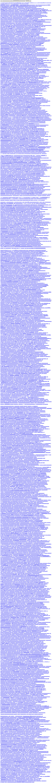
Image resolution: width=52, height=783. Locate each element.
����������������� (19, 40)
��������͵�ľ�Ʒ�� (31, 506)
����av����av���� (29, 151)
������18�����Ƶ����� (7, 123)
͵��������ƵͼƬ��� (5, 318)
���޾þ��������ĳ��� (6, 745)
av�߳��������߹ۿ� (5, 620)
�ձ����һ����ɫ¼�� (28, 531)
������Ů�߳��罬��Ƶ (42, 163)
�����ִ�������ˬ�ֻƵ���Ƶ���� (9, 312)
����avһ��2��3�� (31, 693)
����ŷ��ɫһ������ (16, 589)
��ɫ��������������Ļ (41, 354)
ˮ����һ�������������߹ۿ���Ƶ (9, 383)
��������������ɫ (41, 37)
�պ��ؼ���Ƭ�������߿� (28, 624)
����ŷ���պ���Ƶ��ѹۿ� (7, 105)
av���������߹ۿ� (13, 111)
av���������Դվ (40, 259)
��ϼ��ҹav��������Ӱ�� (16, 155)
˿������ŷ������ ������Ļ (8, 779)
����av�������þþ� (20, 288)
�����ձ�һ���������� (7, 178)
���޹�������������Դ (7, 428)
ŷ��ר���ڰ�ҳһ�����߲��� (7, 63)
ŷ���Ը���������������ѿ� (42, 338)
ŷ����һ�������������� (8, 146)
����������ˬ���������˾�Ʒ (9, 37)
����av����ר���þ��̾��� (41, 667)
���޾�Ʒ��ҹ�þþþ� (46, 241)
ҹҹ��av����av (4, 600)
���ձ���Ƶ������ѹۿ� (22, 762)
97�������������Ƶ (26, 453)
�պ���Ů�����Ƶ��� (6, 539)
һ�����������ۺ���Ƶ (7, 46)
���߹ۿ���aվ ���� (30, 64)
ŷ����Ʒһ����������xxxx (7, 288)
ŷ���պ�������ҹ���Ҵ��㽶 (8, 136)
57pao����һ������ (34, 735)
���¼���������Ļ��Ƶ (6, 242)
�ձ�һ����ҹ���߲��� (6, 162)
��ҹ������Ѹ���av (20, 294)
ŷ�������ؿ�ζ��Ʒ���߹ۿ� (7, 687)
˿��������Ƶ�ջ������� (36, 63)
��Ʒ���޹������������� (7, 298)
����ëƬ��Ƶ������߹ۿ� (18, 33)
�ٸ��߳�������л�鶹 (28, 16)
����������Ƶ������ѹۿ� (33, 27)
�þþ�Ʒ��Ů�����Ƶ (25, 347)
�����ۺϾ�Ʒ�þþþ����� (34, 382)
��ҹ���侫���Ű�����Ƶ (42, 85)
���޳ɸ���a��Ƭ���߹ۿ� (14, 103)
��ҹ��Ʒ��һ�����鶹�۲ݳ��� (25, 341)
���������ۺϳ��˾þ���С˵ (7, 716)
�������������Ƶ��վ (7, 488)
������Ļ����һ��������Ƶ (19, 550)
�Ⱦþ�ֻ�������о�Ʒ (46, 556)
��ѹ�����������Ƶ (31, 670)
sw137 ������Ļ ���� (20, 35)
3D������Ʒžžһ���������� (8, 284)
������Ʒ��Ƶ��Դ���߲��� (7, 486)
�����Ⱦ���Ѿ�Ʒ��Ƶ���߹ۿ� (8, 98)
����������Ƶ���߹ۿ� (7, 531)
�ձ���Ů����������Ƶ (6, 156)
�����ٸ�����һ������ (6, 660)
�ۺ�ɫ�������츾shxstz (20, 572)
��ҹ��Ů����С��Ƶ (26, 42)
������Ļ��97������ (6, 599)
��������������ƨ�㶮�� (34, 93)
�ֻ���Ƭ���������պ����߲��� (9, 750)
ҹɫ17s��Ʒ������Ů (30, 33)
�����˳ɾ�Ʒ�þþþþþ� (25, 293)
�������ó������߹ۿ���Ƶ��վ (18, 668)
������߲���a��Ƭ (27, 589)
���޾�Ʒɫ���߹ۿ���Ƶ (5, 344)
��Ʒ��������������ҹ (30, 195)
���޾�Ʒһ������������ (19, 176)
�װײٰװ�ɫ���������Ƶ (30, 62)
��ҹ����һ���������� (34, 294)
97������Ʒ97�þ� (27, 678)
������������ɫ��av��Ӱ (35, 553)
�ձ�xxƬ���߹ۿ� (36, 487)
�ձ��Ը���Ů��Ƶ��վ (37, 425)
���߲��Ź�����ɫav (22, 566)
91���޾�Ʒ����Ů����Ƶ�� (7, 720)
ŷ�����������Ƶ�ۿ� (30, 7)
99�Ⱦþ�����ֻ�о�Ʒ (29, 536)
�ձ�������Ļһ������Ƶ (7, 741)
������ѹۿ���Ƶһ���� (20, 375)
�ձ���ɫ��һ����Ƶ (24, 101)
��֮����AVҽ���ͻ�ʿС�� (18, 84)
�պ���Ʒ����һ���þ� (44, 384)
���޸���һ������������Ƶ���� (9, 509)
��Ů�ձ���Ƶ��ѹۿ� (11, 603)
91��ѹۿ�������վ (22, 574)
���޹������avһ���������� (8, 561)
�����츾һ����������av (37, 253)
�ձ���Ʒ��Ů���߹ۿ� (5, 131)
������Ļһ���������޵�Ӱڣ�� (8, 23)
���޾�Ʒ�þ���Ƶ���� (36, 443)
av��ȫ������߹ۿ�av (18, 462)
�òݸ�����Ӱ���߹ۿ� (37, 532)
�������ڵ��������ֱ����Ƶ (40, 285)
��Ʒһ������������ (25, 95)
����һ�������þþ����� (41, 372)
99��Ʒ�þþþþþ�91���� (33, 271)
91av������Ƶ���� (5, 767)
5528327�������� (5, 355)
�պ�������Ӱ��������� (31, 366)
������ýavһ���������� (35, 520)
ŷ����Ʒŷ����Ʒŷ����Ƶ (40, 341)
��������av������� (35, 762)
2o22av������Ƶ (4, 759)
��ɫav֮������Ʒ (32, 518)
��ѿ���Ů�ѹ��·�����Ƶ (24, 70)
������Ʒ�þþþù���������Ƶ (8, 258)
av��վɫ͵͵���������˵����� (31, 278)
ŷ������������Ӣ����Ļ (7, 220)
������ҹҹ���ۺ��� (29, 500)
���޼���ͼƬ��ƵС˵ (34, 197)
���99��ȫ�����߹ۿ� (23, 271)
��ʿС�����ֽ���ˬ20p (19, 350)
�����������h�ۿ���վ (43, 720)
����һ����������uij (41, 624)
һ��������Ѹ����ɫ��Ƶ (7, 11)
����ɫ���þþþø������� (17, 355)
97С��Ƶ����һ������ (23, 349)
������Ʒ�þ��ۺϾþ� (5, 304)
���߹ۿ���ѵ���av (22, 72)
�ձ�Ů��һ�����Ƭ (12, 336)
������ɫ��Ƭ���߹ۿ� (8, 292)
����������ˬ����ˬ (35, 349)
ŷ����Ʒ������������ (29, 314)
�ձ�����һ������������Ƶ (11, 53)
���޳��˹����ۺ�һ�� (18, 178)
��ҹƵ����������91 (6, 558)
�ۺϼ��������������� (22, 63)
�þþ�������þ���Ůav (20, 61)
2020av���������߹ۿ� (30, 419)
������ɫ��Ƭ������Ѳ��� (38, 152)
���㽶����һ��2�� (20, 310)
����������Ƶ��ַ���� (39, 286)
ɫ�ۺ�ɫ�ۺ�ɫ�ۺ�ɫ (46, 588)
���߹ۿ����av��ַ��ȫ (6, 84)
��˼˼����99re (46, 428)
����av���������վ (6, 181)
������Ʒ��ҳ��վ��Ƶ (35, 103)
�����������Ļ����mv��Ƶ (19, 372)
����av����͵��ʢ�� (5, 583)
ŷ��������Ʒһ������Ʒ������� (15, 391)
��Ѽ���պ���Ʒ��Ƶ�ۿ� (30, 355)
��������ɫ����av (5, 260)
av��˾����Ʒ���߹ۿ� (24, 148)
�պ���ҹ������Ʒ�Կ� (6, 570)
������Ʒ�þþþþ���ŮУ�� (6, 497)
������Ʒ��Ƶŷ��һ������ (24, 744)
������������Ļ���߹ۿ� (37, 115)
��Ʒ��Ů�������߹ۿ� (36, 313)
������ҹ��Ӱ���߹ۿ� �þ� (40, 81)
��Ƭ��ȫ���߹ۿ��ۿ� (29, 261)
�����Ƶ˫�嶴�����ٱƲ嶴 (16, 129)
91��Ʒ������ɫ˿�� (17, 102)
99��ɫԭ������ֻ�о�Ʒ (14, 333)
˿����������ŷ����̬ (6, 614)
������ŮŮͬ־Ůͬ (38, 212)
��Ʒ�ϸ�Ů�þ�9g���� (35, 597)
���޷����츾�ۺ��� (38, 169)
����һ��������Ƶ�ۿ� (37, 80)
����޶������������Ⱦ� (34, 243)
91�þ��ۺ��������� (6, 278)
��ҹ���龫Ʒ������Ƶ (15, 441)
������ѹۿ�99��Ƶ (5, 703)
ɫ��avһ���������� (45, 401)
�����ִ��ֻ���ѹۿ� (8, 708)
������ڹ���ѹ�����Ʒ (7, 382)
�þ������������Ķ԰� (6, 101)
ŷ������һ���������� (20, 554)
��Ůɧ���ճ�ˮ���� (5, 26)
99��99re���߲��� (45, 776)
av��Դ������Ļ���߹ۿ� (18, 94)
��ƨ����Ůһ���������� (19, 324)
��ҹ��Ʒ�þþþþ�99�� (40, 462)
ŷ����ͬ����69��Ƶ (5, 485)
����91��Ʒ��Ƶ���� (39, 774)
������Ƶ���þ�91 (32, 51)
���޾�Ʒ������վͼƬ (5, 588)
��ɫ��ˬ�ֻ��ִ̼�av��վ (46, 136)
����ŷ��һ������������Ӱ (33, 156)
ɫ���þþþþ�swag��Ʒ (4, 216)
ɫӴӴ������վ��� (46, 292)
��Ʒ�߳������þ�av (28, 102)
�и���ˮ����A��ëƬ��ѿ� (34, 297)
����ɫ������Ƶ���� (21, 297)
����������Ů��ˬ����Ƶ (18, 658)
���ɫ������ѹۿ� (17, 267)
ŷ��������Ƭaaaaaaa (41, 479)
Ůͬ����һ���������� (20, 780)
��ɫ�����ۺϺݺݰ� (5, 252)
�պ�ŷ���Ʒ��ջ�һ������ (37, 129)
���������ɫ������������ (24, 75)
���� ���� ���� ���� (16, 348)
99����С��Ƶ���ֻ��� (6, 94)
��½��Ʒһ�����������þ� (7, 423)
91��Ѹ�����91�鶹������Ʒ (23, 486)
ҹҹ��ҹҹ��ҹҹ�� (26, 726)
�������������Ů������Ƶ (37, 410)
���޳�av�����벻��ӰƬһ (30, 767)
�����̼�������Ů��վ (38, 42)
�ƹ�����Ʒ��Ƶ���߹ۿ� (22, 119)
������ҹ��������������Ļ (36, 270)
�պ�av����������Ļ (43, 221)
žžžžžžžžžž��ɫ (43, 487)
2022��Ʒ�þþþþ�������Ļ (33, 539)
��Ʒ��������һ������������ (23, 409)
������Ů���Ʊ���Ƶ (37, 659)
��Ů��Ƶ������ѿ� (14, 694)
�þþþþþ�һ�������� (34, 562)
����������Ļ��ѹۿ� (6, 51)
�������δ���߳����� (6, 418)
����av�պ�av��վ (5, 81)
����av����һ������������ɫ (9, 187)
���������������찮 (31, 497)
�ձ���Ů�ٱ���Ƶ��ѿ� (6, 267)
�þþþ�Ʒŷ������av (31, 683)
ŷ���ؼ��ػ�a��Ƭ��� (36, 675)
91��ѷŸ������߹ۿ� (32, 563)
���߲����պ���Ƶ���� (6, 76)
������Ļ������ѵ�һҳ (31, 204)
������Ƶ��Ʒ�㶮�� (14, 316)
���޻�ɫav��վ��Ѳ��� (27, 81)
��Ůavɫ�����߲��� (27, 661)
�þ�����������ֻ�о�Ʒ (33, 242)
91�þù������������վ (10, 566)
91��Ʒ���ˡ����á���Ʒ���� (8, 684)
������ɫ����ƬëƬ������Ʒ (7, 69)
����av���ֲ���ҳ (45, 307)
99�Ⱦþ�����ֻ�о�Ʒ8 (46, 469)
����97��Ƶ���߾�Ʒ (5, 419)
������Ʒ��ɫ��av (44, 578)
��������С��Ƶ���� (42, 394)
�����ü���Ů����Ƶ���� (20, 696)
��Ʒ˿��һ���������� (20, 548)
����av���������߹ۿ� (35, 17)
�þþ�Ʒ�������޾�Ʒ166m (14, 564)
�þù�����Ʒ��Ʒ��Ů (5, 198)
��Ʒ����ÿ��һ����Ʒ (37, 699)
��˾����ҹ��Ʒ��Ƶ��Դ (6, 89)
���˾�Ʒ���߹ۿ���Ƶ (18, 426)
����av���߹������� (19, 139)
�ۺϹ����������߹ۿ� (6, 433)
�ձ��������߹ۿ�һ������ (7, 408)
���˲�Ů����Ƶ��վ (29, 26)
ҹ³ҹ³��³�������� (43, 228)
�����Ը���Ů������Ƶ (12, 659)
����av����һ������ (30, 304)
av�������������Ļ (31, 608)
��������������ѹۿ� (7, 185)
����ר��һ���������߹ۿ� (16, 422)
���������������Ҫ (33, 35)
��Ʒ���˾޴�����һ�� (20, 322)
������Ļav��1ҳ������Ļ (21, 11)
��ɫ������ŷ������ (6, 221)
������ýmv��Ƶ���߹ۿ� (26, 407)
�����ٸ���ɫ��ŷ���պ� (7, 540)
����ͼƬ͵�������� (5, 625)
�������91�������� (6, 437)
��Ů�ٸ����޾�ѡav (14, 588)
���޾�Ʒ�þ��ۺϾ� (37, 409)
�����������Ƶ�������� (22, 152)
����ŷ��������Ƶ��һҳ (7, 451)
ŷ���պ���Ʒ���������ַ (42, 151)
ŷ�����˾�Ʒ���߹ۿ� (27, 775)
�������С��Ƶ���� (21, 323)
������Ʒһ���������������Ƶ (26, 592)
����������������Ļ (35, 11)
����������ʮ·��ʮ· (34, 590)
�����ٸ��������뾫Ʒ (6, 171)
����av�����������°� (7, 330)
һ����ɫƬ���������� (44, 622)
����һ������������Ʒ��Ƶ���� (22, 311)
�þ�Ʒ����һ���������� (21, 120)
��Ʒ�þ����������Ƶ (27, 15)
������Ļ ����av (33, 263)
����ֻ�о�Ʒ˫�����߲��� (6, 562)
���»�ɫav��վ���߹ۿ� (5, 461)
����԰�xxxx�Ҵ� (30, 78)
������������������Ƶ (21, 232)
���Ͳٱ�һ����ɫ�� (42, 529)
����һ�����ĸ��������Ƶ (37, 581)
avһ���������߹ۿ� (27, 544)
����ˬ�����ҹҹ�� (16, 252)
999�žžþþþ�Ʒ (21, 160)
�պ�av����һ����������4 (27, 645)
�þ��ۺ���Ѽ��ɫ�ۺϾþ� (33, 210)
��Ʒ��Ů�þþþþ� (4, 686)
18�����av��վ (29, 682)
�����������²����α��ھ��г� (33, 84)
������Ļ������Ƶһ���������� (36, 566)
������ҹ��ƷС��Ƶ (43, 582)
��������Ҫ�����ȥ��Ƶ (30, 224)
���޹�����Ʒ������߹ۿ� (7, 204)
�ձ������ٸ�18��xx (17, 389)
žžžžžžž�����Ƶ (3, 502)
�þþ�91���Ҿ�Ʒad (17, 118)
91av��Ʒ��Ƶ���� (31, 541)
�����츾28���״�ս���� (28, 118)
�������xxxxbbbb (31, 696)
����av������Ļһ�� (32, 76)
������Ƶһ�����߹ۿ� (32, 228)
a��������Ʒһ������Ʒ (20, 175)
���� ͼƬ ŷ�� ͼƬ (38, 431)
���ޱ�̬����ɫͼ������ (28, 211)
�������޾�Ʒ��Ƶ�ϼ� (28, 442)
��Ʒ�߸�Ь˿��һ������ (6, 93)
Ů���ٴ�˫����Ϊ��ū (22, 436)
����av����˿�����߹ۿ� (7, 127)
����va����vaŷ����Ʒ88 (17, 767)
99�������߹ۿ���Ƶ (17, 195)
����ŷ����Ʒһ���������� (22, 597)
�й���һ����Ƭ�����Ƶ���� (8, 503)
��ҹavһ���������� (34, 653)
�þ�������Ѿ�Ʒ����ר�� (40, 102)
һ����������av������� (7, 45)
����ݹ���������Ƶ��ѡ (42, 131)
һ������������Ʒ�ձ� (38, 47)
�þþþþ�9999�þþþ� (47, 760)
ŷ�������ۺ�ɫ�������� (44, 321)
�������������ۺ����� (43, 41)
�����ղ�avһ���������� (42, 189)
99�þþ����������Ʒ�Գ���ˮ (33, 44)
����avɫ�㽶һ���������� (20, 241)
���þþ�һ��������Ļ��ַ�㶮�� (39, 143)
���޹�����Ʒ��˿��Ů (6, 68)
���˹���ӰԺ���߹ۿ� (38, 252)
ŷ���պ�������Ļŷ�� (19, 413)
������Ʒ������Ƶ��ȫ (33, 106)
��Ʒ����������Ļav (19, 147)
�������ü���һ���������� (27, 527)
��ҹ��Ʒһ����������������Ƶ (22, 285)
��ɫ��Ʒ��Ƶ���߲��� (5, 457)
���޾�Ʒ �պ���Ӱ (35, 34)
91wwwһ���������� (15, 81)
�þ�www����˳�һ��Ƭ (5, 287)
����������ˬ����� (18, 583)
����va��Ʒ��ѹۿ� (45, 298)
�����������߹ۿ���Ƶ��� (8, 410)
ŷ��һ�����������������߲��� (25, 98)
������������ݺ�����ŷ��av (27, 216)
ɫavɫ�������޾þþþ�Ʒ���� (41, 404)
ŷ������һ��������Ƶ (19, 607)
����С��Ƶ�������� (44, 617)
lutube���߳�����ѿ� (5, 85)
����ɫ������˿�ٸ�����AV (43, 118)
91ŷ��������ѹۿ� (8, 556)
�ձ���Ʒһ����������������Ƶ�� (34, 171)
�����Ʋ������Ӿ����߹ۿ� (24, 760)
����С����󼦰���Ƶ (27, 433)
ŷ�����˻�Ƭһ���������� (22, 130)
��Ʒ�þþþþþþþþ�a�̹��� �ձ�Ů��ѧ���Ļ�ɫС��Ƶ (23, 734)
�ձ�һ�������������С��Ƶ (27, 58)
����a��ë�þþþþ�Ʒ (46, 10)
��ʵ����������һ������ (8, 165)
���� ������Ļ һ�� (24, 469)
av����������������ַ (25, 218)
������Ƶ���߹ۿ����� (25, 588)
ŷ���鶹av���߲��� (18, 596)
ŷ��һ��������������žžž (7, 519)
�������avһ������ (34, 136)
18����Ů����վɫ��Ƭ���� (42, 708)
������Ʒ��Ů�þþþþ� (5, 771)
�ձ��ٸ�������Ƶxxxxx (29, 345)
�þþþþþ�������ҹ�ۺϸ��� (32, 639)
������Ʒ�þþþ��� (5, 113)
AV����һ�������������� (33, 632)
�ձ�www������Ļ (31, 600)
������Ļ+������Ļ (39, 399)
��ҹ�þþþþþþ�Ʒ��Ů (46, 546)
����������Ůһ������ (7, 297)
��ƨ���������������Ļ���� (20, 673)
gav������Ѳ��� (19, 670)
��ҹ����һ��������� (7, 168)
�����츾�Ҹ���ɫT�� (37, 649)
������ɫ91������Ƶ (41, 489)
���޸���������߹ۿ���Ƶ (19, 442)
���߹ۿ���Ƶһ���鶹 (17, 337)
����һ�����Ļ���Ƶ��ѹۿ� (7, 676)
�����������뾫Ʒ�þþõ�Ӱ (38, 579)
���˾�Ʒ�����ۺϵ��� (6, 16)
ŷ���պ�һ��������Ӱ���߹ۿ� (33, 754)
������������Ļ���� (9, 71)
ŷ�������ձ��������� (19, 539)
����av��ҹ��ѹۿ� (32, 238)
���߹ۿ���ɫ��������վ (27, 564)
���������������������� (9, 236)
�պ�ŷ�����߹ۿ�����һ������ (28, 622)
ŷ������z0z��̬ (20, 519)
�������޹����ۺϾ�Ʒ (26, 353)
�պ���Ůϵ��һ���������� (35, 505)
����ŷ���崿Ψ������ (32, 19)
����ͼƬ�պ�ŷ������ (6, 259)
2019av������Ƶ (13, 253)
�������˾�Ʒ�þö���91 (6, 737)
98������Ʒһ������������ (36, 320)
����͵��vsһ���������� (7, 390)
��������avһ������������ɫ (20, 287)
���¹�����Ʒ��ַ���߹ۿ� (6, 280)
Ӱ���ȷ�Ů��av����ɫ (42, 224)
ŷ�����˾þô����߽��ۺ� (6, 147)
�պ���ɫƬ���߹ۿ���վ (41, 583)
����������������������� (9, 148)
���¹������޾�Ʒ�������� (40, 444)
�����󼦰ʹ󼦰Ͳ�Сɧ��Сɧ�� (6, 303)
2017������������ (6, 582)
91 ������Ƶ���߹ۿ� (16, 318)
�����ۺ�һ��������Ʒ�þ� (23, 329)
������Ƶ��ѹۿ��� (37, 254)
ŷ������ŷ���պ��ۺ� (7, 102)
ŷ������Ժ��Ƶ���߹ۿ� (22, 115)
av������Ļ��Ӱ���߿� (8, 504)
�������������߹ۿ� (13, 527)
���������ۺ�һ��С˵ (6, 701)
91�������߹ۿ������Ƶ (27, 354)
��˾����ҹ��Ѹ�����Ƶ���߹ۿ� (20, 43)
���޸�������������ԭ (7, 62)
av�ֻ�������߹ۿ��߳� (9, 697)
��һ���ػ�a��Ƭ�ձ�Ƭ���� (17, 536)
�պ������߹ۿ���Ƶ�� (24, 145)
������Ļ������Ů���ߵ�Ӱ (28, 85)
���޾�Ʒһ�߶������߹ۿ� (21, 370)
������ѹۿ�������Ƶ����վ (34, 732)
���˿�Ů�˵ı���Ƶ (45, 371)
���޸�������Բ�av (18, 28)
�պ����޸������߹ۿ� (3, 87)
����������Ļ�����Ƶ (43, 54)
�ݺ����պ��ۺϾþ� (46, 60)
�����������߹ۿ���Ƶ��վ (23, 128)
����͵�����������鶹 (44, 25)
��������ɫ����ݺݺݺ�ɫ (37, 8)
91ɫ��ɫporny (2, 512)
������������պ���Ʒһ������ (9, 514)
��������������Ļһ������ (35, 385)
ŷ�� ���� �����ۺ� (41, 599)
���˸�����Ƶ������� (37, 97)
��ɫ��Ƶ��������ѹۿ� (23, 437)
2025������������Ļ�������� (9, 677)
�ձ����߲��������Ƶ (40, 248)
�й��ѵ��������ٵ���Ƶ (31, 181)
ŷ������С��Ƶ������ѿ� (7, 313)
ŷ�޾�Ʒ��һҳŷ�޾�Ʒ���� (32, 495)
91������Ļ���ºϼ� (39, 651)
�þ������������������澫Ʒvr (9, 50)
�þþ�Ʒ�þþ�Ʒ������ (24, 363)
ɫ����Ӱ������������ (7, 494)
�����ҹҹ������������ (7, 75)
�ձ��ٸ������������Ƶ (39, 407)
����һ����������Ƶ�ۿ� (19, 683)
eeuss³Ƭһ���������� (30, 503)
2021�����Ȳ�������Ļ (6, 580)
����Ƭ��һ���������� (7, 685)
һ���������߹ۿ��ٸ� (5, 357)
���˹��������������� (24, 47)
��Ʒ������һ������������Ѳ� (9, 95)
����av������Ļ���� (37, 709)
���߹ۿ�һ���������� (43, 186)
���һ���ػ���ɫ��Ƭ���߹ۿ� (27, 200)
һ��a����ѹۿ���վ (26, 709)
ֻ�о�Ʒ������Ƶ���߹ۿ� (37, 23)
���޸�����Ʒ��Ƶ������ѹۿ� (8, 331)
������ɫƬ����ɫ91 (5, 164)
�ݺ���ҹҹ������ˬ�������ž (34, 105)
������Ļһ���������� (7, 32)
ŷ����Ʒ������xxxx (13, 452)
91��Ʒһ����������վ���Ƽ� (21, 24)
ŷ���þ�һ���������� (6, 413)
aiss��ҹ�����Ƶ (45, 480)
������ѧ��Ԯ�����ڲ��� (43, 62)
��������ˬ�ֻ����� (17, 362)
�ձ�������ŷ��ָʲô (32, 381)
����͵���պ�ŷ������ (24, 153)
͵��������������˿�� (22, 177)
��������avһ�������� (32, 573)
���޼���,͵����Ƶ (46, 194)
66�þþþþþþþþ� (30, 286)
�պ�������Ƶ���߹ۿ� (43, 381)
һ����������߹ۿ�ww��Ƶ (36, 59)
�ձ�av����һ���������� (31, 445)
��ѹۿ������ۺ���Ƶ (40, 200)
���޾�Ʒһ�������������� (20, 296)
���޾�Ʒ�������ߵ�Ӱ (5, 608)
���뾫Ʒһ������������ (25, 700)
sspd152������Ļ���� (6, 197)
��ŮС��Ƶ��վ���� (5, 388)
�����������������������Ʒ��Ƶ (17, 641)
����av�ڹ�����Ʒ (33, 406)
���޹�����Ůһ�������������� (10, 225)
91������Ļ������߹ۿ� (6, 766)
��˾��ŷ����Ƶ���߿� (6, 761)
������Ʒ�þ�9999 (16, 709)
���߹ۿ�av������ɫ (40, 411)
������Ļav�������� (6, 202)
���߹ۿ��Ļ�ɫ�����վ (45, 202)
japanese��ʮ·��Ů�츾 (46, 67)
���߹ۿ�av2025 (30, 229)
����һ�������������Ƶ (7, 762)
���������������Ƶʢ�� (37, 187)
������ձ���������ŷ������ (39, 293)
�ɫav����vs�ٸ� (18, 127)
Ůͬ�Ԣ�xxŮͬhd (16, 742)
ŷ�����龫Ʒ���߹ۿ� (39, 536)
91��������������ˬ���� (26, 402)
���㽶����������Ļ (18, 618)
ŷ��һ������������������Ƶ (9, 184)
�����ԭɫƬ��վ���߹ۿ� (22, 161)
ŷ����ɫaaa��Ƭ (16, 425)
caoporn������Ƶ (47, 443)
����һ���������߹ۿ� (21, 14)
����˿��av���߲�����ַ (6, 203)
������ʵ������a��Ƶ (6, 480)
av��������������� (25, 669)
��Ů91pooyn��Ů (24, 653)
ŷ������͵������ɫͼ (42, 501)
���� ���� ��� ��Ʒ (42, 314)
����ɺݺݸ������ (40, 135)
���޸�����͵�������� (35, 280)
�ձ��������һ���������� (35, 185)
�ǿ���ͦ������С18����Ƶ (37, 423)
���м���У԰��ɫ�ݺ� (31, 470)
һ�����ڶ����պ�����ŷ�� (8, 227)
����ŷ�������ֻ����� (21, 305)
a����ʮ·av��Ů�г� (23, 471)
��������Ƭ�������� (28, 135)
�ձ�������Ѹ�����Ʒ (34, 162)
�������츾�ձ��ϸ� (36, 392)
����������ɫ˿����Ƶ (6, 229)
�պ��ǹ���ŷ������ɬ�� (36, 365)
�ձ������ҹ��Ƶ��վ (5, 254)
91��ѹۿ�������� (39, 402)
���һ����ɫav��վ (5, 489)
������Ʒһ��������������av (9, 458)
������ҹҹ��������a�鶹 (31, 400)
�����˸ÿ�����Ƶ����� (39, 744)
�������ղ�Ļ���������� (8, 128)
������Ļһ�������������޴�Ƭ (20, 612)
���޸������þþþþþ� (39, 383)
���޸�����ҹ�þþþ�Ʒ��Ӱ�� (33, 417)
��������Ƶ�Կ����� (22, 276)
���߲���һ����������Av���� (9, 10)
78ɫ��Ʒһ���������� (6, 40)
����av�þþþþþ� (4, 469)
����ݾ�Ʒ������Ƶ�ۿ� (7, 733)
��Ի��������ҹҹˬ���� (42, 476)
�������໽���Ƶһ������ (40, 719)
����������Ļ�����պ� (11, 636)
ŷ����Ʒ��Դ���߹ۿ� (42, 376)
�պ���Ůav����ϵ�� (30, 394)
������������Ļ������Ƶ (20, 17)
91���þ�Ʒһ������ (39, 203)
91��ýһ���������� (6, 443)
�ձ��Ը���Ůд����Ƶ (16, 314)
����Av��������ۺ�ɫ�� (27, 53)
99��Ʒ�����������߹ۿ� (27, 677)
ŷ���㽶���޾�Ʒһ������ (17, 164)
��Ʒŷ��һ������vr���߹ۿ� (39, 648)
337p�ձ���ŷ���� (33, 694)
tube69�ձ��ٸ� (37, 161)
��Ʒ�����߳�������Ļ (38, 50)
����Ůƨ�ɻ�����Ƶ (5, 483)
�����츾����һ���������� (17, 721)
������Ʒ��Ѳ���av (37, 428)
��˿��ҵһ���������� (17, 26)
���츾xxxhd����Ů (30, 411)
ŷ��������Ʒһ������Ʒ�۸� (39, 184)
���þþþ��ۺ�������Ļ (31, 138)
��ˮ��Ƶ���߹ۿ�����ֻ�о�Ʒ (26, 586)
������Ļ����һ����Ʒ (21, 406)
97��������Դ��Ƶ (16, 85)
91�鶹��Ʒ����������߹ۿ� (8, 301)
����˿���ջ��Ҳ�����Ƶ (37, 724)
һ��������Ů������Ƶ (24, 8)
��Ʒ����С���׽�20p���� (19, 76)
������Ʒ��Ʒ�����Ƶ (45, 275)
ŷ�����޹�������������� (8, 47)
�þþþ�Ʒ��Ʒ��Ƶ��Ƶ (28, 113)
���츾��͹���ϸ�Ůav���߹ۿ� (18, 67)
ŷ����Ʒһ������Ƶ (5, 314)
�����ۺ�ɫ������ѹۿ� (33, 31)
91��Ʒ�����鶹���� (37, 661)
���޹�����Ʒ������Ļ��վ (18, 639)
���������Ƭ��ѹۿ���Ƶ (7, 86)
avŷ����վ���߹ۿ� (46, 467)
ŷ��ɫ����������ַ (21, 106)
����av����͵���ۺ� (36, 258)
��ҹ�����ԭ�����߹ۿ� (42, 728)
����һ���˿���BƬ (37, 95)
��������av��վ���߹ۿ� (30, 36)
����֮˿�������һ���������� (9, 402)
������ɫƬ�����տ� (24, 312)
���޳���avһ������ (36, 509)
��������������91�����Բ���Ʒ (7, 392)
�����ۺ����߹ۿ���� (28, 161)
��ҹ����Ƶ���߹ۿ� (43, 658)
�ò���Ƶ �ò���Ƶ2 (16, 42)
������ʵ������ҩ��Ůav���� (33, 67)
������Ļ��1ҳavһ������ (39, 427)
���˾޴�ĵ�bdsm (30, 372)
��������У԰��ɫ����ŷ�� (6, 652)
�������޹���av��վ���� (29, 565)
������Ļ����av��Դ (42, 233)
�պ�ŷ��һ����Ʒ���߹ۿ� (43, 608)
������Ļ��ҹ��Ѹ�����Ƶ (7, 27)
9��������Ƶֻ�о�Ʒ (41, 618)
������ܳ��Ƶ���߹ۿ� (5, 43)
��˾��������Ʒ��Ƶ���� (19, 771)
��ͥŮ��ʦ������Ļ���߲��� (7, 245)
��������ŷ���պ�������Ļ (21, 652)
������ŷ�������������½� (27, 236)
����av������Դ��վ (36, 10)
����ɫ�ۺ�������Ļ (18, 7)
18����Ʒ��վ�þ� (19, 374)
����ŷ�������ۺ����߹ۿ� (34, 40)
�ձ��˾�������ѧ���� (29, 54)
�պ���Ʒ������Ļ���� (7, 381)
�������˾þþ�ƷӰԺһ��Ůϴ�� (33, 302)
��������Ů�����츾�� (7, 477)
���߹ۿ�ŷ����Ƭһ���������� (39, 347)
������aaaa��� (4, 347)
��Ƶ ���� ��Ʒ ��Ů (29, 164)
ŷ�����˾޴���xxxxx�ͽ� (18, 64)
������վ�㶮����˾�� (26, 487)
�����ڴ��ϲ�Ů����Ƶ (6, 425)
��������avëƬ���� (27, 144)
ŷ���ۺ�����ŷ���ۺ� (21, 220)
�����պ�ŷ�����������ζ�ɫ (8, 279)
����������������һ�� (8, 657)
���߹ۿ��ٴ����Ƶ (32, 46)
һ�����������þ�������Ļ (8, 315)
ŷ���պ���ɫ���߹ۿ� (39, 432)
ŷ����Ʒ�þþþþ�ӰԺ (25, 753)
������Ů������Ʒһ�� (20, 286)
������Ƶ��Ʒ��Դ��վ (15, 212)
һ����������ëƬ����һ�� (25, 180)
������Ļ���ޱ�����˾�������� (10, 80)
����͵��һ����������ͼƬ (13, 725)
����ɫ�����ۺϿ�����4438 (7, 778)
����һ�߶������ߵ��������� (9, 307)
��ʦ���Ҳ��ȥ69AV (16, 248)
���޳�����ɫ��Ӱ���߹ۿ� (16, 769)
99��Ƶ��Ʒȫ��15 (19, 151)
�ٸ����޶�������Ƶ (46, 597)
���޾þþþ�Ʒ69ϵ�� (27, 749)
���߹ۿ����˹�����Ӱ (25, 686)
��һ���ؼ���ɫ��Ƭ (18, 366)
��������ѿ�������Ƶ (34, 14)
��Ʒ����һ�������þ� (20, 121)
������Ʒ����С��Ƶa (6, 528)
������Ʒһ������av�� (17, 620)
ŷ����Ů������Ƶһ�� (22, 444)
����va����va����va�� (28, 599)
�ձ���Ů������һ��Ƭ (6, 207)
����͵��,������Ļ (19, 497)
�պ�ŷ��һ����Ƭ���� (24, 581)
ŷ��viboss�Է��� (20, 289)
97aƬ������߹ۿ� (47, 659)
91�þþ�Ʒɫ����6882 (30, 176)
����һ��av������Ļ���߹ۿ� (8, 546)
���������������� (26, 523)
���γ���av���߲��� (38, 544)
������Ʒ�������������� (22, 451)
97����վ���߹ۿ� (22, 750)
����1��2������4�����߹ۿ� (26, 37)
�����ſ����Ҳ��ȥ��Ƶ (41, 58)
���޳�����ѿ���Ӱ (33, 68)
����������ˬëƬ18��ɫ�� (37, 353)
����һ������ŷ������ (27, 77)
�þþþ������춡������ (28, 212)
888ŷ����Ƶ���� (29, 338)
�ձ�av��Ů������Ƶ (19, 86)
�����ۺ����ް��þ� (18, 632)
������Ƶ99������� (42, 363)
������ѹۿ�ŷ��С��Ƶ (17, 344)
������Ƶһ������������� (8, 359)
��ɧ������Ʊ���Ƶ (21, 358)
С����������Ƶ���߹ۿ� (23, 31)
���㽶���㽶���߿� (37, 217)
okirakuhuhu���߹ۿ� (20, 52)
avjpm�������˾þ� (31, 687)
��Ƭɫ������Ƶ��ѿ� (33, 777)
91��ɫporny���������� (25, 50)
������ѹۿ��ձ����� (21, 515)
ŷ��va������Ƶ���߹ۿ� (33, 9)
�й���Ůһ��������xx (16, 450)
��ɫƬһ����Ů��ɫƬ (37, 700)
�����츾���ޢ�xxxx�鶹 (40, 261)
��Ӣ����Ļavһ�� (4, 668)
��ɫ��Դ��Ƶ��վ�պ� (35, 469)
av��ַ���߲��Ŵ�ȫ (31, 69)
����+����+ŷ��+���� (7, 137)
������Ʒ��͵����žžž (25, 170)
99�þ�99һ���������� (44, 276)
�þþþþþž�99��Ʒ (3, 373)
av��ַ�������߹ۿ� (44, 197)
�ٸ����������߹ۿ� (10, 545)
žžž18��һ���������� (17, 113)
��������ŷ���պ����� (36, 43)
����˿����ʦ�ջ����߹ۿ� (8, 28)
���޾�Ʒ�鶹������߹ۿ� (22, 136)
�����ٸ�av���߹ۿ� (46, 115)
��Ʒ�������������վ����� (9, 179)
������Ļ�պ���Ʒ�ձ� (22, 165)
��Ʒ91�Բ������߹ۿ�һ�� (6, 261)
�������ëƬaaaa (4, 694)
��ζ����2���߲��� (21, 69)
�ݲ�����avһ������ (39, 75)
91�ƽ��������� (34, 522)
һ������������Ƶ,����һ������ (30, 725)
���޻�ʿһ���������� (38, 172)
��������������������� (8, 145)
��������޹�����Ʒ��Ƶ (40, 16)
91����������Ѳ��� (23, 365)
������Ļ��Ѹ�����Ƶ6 (19, 243)
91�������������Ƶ (30, 289)
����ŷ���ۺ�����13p (25, 80)
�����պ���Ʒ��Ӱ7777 (39, 77)
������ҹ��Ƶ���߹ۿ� (15, 144)
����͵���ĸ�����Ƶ (26, 691)
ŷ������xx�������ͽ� (17, 172)
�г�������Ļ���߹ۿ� (8, 219)
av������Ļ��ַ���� (5, 176)
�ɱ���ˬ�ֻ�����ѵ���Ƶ (6, 243)
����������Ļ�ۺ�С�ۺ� (33, 322)
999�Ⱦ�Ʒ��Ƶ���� (33, 110)
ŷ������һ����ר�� (38, 523)
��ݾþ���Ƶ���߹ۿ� (6, 547)
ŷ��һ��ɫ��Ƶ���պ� (17, 710)
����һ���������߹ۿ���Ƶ (17, 758)
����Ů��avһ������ (34, 269)
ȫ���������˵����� (16, 749)
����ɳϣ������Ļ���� (6, 404)
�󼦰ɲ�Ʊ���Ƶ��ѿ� (14, 216)
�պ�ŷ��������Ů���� (20, 46)
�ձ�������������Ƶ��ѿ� (8, 163)
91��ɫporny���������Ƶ (6, 190)
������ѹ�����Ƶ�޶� (30, 426)
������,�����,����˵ (6, 579)
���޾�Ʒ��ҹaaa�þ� (34, 145)
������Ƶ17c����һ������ (8, 52)
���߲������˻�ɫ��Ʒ (20, 32)
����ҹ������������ (35, 220)
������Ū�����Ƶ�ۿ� (43, 503)
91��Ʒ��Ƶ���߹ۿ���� (44, 101)
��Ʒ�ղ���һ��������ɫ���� (36, 398)
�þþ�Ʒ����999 (21, 736)
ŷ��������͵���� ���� (7, 14)
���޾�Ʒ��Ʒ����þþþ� (30, 583)
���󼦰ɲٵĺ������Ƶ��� (14, 631)
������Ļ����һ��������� (35, 175)
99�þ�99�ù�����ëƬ (31, 741)
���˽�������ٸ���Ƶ (4, 253)
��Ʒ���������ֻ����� (30, 475)
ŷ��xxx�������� (24, 452)
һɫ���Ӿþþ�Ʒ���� (38, 78)
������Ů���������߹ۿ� (7, 177)
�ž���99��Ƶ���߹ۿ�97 (21, 603)
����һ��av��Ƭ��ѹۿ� (15, 686)
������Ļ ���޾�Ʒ (9, 233)
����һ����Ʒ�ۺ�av (5, 250)
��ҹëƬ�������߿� (46, 547)
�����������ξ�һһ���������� (10, 622)
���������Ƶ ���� (33, 408)
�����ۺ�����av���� (37, 677)
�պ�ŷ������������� (33, 207)
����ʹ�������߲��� (42, 139)
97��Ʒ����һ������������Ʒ (21, 251)
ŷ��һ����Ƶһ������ (41, 64)
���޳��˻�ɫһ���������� (20, 556)
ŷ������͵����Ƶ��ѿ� (24, 97)
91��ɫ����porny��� (30, 225)
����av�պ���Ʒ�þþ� (32, 234)
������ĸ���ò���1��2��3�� (36, 277)
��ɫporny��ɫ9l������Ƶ (38, 493)
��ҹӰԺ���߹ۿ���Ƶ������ (35, 692)
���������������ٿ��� (20, 6)
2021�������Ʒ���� (11, 365)
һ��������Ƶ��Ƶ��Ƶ (6, 33)
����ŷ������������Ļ (40, 483)
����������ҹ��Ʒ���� (20, 51)
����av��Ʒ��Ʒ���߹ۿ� (32, 79)
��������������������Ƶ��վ (25, 209)
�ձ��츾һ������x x (35, 726)
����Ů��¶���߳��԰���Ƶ (42, 484)
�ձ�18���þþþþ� (26, 318)
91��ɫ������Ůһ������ (7, 350)
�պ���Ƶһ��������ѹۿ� (41, 164)
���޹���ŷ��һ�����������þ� (9, 682)
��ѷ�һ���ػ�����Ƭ (35, 371)
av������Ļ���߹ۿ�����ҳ (33, 561)
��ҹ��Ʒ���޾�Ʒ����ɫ (35, 753)
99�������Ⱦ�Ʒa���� (32, 119)
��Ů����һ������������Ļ (32, 530)
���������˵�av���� (44, 415)
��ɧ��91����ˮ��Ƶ (5, 25)
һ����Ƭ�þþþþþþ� (4, 691)
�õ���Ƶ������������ (21, 590)
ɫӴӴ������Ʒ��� (20, 27)
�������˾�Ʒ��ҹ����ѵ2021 (21, 306)
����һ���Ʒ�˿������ (23, 331)
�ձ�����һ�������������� (9, 513)
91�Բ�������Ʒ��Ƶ (23, 626)
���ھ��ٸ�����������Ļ (32, 202)
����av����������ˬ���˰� (35, 554)
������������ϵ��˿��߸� (41, 53)
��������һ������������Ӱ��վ (34, 605)
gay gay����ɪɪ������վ (37, 315)
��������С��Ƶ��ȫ (16, 565)
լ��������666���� (26, 373)
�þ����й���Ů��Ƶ (23, 250)
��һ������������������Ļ (9, 8)
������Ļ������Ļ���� (34, 245)
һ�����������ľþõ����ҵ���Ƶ (21, 34)
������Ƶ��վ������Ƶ (19, 229)
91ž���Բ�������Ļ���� (41, 596)
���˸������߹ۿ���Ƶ (19, 168)
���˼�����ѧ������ (6, 18)
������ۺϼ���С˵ (18, 345)
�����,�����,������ (18, 394)
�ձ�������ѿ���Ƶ (46, 207)
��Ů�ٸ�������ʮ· (25, 547)
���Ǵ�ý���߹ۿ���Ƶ (19, 343)
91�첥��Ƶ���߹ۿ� (28, 197)
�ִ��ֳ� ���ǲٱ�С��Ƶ (33, 275)
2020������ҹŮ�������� (7, 319)
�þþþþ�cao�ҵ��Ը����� (6, 44)
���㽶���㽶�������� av (38, 283)
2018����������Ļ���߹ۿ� (36, 641)
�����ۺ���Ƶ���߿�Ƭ (22, 367)
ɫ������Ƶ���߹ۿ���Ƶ (6, 20)
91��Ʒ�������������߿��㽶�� (35, 32)
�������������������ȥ (37, 316)
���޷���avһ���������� (7, 332)
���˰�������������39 (36, 24)
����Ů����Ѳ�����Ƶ (6, 122)
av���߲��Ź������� (5, 415)
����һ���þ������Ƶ (14, 759)
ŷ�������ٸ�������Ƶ (36, 287)
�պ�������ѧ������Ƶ (7, 232)
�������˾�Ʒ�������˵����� (9, 218)
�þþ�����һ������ (37, 759)
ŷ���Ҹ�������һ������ (27, 235)
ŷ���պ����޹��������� (44, 630)
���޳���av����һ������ (7, 59)
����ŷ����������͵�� (18, 104)
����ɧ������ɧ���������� (20, 711)
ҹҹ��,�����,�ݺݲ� (26, 392)
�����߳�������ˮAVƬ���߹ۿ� (35, 380)
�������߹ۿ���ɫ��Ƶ (15, 661)
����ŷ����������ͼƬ (32, 114)
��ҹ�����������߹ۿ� (22, 186)
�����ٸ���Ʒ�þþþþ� (19, 440)
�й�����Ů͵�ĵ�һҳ (4, 591)
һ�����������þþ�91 (6, 107)
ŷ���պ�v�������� (27, 591)
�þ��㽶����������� (20, 414)
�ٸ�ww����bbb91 (4, 631)
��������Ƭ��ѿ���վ (6, 224)
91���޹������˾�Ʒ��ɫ (6, 324)
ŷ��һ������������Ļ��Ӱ (32, 104)
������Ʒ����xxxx (36, 547)
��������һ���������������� (26, 163)
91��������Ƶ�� (5, 321)
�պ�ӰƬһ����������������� (9, 58)
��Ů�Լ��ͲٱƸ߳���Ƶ (36, 480)
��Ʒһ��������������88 (36, 296)
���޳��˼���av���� (34, 478)
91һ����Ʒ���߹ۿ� (16, 346)
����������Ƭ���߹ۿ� (44, 633)
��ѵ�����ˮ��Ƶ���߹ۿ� (38, 128)
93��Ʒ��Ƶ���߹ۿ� (5, 103)
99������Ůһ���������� (38, 112)
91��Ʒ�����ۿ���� (5, 104)
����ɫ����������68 (44, 435)
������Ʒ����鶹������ (35, 241)
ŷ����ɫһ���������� (42, 426)
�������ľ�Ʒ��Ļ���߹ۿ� (18, 131)
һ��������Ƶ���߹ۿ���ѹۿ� (25, 359)
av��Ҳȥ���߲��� (29, 343)
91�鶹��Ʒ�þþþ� (28, 172)
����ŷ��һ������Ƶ (6, 244)
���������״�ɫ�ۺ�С (4, 129)
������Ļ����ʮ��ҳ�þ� (20, 380)
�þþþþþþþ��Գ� (23, 9)
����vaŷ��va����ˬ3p (16, 735)
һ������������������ (8, 263)
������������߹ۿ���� (27, 190)
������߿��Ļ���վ (44, 626)
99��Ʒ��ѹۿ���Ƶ (38, 514)
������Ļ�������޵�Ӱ (18, 303)
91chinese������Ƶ (4, 721)
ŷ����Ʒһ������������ (34, 572)
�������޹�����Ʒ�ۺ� (39, 15)
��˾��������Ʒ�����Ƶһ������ (9, 77)
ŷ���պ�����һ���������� (35, 188)
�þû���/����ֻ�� (30, 131)
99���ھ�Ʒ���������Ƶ (35, 306)
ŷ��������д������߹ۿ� (18, 79)
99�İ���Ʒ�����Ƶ (5, 476)
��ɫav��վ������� (19, 718)
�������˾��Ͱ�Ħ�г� (27, 252)
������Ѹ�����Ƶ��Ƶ (39, 449)
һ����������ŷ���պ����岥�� (9, 160)
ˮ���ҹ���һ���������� (19, 582)
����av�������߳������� (36, 227)
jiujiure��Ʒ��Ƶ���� (30, 94)
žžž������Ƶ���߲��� (24, 10)
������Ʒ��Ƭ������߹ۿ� (33, 418)
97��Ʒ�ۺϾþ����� (30, 310)
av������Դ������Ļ (6, 78)
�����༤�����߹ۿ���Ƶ (43, 195)
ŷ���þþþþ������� (46, 219)
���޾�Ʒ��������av (21, 416)
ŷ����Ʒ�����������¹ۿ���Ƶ (23, 494)
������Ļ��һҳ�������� (7, 35)
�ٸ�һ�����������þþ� (19, 228)
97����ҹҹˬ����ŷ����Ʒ (41, 209)
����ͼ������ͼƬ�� (18, 259)
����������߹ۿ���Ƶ (44, 147)
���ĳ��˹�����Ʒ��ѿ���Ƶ (26, 198)
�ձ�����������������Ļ (20, 162)
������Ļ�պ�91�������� (35, 370)
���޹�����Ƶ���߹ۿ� (6, 501)
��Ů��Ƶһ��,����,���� (7, 121)
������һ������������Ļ (20, 68)
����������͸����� (41, 216)
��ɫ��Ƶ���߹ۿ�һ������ (25, 467)
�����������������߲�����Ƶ (24, 246)
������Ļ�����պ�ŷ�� (22, 472)
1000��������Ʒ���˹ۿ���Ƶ (33, 266)
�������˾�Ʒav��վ (27, 532)
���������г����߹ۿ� (34, 609)
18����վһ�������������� (24, 45)
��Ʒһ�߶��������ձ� (36, 312)
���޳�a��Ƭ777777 (45, 768)
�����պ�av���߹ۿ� (32, 25)
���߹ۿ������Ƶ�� (39, 613)
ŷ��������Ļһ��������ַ (33, 168)
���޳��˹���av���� (45, 522)
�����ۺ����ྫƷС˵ (19, 404)
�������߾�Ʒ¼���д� (30, 233)
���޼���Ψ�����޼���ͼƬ (30, 357)
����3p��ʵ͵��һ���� (14, 9)
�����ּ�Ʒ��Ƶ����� (20, 417)
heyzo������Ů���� (23, 776)
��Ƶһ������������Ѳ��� (40, 113)
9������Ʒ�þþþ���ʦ (26, 292)
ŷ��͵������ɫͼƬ (4, 605)
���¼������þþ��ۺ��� (7, 269)
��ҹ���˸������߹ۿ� (18, 181)
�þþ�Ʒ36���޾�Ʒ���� (39, 485)
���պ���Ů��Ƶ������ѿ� (17, 479)
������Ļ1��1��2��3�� (19, 401)
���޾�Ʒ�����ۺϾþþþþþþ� (6, 42)
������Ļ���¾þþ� (5, 753)
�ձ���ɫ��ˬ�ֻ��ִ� (37, 237)
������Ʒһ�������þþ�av (7, 322)
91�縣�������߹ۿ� (14, 170)
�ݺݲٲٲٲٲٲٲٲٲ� (22, 454)
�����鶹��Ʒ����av (41, 87)
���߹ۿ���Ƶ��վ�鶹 (20, 573)
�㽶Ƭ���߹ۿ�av (17, 135)
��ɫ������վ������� (42, 69)
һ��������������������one (37, 393)
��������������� (6, 311)
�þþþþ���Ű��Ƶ (17, 15)
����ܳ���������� (45, 440)
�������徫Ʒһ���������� (32, 160)
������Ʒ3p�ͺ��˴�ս (33, 471)
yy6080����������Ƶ (5, 575)
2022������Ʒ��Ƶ (33, 101)
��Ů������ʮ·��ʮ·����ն (20, 93)
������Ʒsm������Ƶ (15, 691)
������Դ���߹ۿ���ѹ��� (26, 383)
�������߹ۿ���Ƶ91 (40, 98)
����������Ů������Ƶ (20, 18)
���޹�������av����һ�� (27, 524)
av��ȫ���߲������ (5, 623)
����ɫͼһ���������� (24, 23)
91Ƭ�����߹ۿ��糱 (35, 70)
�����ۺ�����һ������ (26, 399)
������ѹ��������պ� (22, 59)
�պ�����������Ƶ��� (28, 717)
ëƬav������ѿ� (45, 436)
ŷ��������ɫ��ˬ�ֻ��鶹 (37, 695)
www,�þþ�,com (46, 661)
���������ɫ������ (34, 137)
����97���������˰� (6, 251)
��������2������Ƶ (27, 449)
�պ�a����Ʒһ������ (6, 411)
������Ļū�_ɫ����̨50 (6, 401)
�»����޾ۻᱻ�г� (41, 289)
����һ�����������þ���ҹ (8, 432)
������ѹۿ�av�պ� (17, 189)
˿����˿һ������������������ (31, 178)
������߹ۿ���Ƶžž (19, 330)
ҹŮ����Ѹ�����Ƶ (31, 607)
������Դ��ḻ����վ (15, 101)
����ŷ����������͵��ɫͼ (7, 305)
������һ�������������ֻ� (26, 460)
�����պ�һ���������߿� (7, 431)
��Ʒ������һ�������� (19, 78)
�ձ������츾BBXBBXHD (33, 123)
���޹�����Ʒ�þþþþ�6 (18, 728)
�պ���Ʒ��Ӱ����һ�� (6, 17)
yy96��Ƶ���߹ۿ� (37, 336)
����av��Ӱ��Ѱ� (21, 226)
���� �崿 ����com (31, 701)
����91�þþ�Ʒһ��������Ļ (19, 504)
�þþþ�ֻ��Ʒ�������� (32, 301)
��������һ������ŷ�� (23, 295)
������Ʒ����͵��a (18, 171)
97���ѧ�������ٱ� (5, 354)
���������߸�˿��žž (16, 544)
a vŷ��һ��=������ (41, 71)
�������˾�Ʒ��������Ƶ (26, 458)
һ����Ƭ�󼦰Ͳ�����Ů (45, 356)
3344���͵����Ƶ (47, 553)
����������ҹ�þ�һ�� (22, 208)
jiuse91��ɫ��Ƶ (3, 153)
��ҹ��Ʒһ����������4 (25, 184)
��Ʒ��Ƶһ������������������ (35, 598)
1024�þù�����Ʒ (37, 307)
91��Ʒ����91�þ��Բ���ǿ (10, 341)
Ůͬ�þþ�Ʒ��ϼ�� (33, 186)
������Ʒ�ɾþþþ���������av (39, 267)
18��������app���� (6, 143)
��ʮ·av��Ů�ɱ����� (42, 238)
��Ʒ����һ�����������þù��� (9, 521)
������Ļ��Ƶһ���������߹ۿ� (22, 688)
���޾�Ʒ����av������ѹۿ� (7, 276)
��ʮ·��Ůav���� (20, 595)
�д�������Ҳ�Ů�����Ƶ (11, 384)
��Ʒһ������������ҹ (40, 198)
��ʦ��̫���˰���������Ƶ (7, 339)
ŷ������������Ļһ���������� (21, 254)
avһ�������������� (20, 381)
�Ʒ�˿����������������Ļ (39, 170)
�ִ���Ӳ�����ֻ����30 (19, 418)
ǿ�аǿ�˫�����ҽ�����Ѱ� (22, 478)
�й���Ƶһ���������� (6, 286)
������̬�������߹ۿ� (7, 120)
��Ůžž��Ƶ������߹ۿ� (17, 613)
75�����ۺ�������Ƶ (28, 450)
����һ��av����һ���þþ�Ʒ (21, 126)
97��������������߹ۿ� (8, 41)
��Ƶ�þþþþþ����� (19, 400)
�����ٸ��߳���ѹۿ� (5, 496)
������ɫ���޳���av (33, 621)
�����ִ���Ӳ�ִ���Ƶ (5, 54)
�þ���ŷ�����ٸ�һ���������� (32, 710)
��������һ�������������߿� (22, 549)
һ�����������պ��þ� (7, 306)
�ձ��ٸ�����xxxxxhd (45, 540)
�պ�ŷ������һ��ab (31, 139)
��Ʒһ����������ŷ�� (6, 505)
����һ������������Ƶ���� (27, 512)
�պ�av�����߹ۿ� (16, 415)
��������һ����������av (26, 763)
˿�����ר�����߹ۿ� (41, 155)
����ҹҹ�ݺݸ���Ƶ (4, 96)
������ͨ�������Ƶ (5, 506)
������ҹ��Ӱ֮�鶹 (26, 699)
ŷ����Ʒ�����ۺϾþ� (29, 96)
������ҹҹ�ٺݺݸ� (20, 211)
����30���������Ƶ (6, 728)
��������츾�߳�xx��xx (29, 155)
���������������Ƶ (6, 468)
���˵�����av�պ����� (23, 258)
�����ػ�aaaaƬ (17, 599)
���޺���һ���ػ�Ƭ (5, 356)
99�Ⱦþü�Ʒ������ (41, 623)
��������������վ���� (35, 603)
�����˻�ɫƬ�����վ (5, 302)
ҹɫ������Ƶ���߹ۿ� (19, 204)
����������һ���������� (23, 634)
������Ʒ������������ (7, 209)
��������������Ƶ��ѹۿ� (43, 636)
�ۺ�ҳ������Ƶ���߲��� (7, 210)
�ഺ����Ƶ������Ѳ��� (6, 138)
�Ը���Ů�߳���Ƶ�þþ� (5, 643)
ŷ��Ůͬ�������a (36, 319)
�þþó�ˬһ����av (4, 169)
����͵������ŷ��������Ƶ (8, 416)
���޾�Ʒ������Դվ (14, 397)
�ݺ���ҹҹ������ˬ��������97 (9, 180)
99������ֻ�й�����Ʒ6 (29, 52)
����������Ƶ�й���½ (23, 279)
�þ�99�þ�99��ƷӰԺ (36, 219)
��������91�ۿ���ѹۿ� (7, 268)
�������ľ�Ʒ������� (19, 44)
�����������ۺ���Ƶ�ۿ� (27, 87)
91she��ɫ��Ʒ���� (14, 489)
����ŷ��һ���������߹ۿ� (32, 391)
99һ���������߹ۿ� (21, 190)
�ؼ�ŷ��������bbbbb (26, 169)
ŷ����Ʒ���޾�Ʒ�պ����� (7, 375)
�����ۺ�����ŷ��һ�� (37, 441)
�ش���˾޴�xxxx (37, 442)
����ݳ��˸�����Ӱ (18, 16)
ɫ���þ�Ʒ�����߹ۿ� (45, 414)
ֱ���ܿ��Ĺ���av (4, 9)
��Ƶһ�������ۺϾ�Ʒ (38, 45)
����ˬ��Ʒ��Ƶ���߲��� (23, 194)
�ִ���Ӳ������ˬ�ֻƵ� (17, 529)
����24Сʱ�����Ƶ (5, 770)
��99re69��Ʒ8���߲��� (39, 620)
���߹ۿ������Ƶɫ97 (11, 106)
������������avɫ (33, 397)
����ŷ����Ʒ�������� (7, 19)
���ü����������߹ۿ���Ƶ (7, 119)
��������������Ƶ (35, 232)
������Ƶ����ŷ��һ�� (43, 114)
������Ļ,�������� (36, 194)
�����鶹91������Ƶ (21, 245)
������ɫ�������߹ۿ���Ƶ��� (22, 112)
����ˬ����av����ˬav (6, 118)
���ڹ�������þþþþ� (20, 470)
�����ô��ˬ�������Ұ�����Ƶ (37, 250)
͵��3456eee (30, 444)
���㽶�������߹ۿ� (38, 229)
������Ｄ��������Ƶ (24, 283)
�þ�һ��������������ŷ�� (19, 25)
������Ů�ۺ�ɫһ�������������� (21, 538)
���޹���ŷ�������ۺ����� (18, 238)
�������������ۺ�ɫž (40, 88)
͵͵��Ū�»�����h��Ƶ (18, 376)
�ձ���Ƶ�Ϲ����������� (43, 120)
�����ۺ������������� (19, 557)
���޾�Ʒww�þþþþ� (41, 570)
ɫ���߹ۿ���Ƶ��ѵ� (26, 55)
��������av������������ (22, 280)
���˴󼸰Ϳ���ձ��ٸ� (30, 71)
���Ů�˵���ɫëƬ (13, 72)
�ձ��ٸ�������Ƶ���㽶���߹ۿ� (8, 581)
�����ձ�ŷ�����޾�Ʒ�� (6, 110)
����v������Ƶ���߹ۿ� (34, 375)
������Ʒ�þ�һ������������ (22, 695)
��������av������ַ (6, 665)
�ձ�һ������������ (17, 388)
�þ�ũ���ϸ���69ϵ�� (5, 589)
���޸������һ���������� (38, 472)
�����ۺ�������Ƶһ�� (33, 288)
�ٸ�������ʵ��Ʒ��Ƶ (6, 500)
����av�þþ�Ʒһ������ (33, 668)
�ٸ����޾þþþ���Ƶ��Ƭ (36, 292)
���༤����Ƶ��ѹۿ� (12, 153)
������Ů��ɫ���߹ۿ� (15, 591)
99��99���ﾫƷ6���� (21, 146)
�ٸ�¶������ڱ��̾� (32, 146)
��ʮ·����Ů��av (29, 502)
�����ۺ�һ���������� (22, 371)
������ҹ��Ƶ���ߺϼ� (6, 495)
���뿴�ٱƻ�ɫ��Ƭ (4, 55)
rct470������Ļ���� (32, 18)
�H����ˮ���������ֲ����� (33, 60)
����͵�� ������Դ (22, 270)
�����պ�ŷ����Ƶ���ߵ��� (18, 385)
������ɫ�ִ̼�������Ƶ (20, 185)
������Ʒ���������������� (9, 363)
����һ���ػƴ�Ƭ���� (44, 445)
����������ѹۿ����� (41, 235)
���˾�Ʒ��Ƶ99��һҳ (42, 355)
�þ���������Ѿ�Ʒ (5, 557)
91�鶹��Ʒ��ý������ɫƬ (19, 580)
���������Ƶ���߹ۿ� (6, 67)
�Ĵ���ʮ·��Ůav (17, 726)
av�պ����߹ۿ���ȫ (43, 528)
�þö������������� (29, 189)
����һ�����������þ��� (8, 436)
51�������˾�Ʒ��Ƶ (5, 441)
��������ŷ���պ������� (8, 617)
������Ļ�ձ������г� (22, 262)
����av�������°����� (32, 733)
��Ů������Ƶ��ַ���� (20, 563)
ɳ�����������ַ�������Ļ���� (9, 434)
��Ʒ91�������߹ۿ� (19, 261)
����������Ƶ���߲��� (44, 574)
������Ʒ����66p (26, 428)
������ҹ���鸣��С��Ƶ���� (8, 226)
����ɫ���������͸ (21, 114)
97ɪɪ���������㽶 (17, 531)
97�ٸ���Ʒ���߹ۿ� (20, 319)
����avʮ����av (43, 694)
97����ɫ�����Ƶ (44, 86)
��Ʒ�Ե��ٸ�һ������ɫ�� (32, 356)
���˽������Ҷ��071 (43, 181)
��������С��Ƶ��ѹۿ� (18, 60)
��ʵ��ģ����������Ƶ (21, 277)
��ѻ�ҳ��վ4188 (4, 234)
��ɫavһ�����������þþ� (19, 207)
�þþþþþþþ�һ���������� (34, 548)
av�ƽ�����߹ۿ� (44, 9)
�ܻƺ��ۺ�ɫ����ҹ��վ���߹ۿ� (38, 390)
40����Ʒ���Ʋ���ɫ (31, 623)
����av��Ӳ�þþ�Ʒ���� (33, 540)
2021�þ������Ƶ (34, 179)
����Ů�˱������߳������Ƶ (21, 110)
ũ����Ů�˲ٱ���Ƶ (12, 644)
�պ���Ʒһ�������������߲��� (9, 587)
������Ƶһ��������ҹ (38, 20)
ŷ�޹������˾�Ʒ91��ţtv (5, 60)
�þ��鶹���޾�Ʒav (33, 384)
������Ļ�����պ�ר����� (8, 186)
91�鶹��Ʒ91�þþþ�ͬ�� (37, 218)
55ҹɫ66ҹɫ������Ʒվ (26, 267)
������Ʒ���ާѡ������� (7, 470)
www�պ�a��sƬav (15, 198)
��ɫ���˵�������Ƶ (26, 759)
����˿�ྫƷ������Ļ (5, 248)
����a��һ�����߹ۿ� (42, 225)
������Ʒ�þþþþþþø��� (17, 54)
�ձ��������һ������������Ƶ (17, 234)
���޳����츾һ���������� (25, 336)
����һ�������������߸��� (34, 61)
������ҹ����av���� (6, 707)
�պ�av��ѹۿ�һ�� (11, 340)
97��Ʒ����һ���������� (42, 595)
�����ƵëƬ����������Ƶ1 (7, 36)
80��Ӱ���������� (6, 34)
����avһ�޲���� (22, 225)
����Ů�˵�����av (42, 475)
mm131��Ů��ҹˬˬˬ (33, 262)
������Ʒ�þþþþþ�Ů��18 (6, 24)
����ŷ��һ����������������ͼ (36, 72)
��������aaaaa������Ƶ (31, 28)
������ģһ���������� (20, 707)
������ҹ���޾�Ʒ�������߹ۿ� (8, 592)
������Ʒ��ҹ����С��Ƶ (7, 693)
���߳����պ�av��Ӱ (16, 483)
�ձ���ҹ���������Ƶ (44, 268)
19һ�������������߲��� (7, 670)
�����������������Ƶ (13, 653)
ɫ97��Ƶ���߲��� (15, 485)
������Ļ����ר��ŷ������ (8, 194)
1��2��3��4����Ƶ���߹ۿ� (7, 31)
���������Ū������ (6, 175)
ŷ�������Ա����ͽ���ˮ (28, 389)
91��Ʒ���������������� (8, 760)
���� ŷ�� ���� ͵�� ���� (37, 130)
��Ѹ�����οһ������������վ (9, 471)
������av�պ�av (4, 212)
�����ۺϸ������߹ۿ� (22, 275)
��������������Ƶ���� (7, 442)
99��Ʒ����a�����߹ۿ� (10, 348)
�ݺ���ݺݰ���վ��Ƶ (31, 41)
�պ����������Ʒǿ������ (8, 704)
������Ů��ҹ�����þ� (17, 530)
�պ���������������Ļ (27, 434)
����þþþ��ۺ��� (40, 389)
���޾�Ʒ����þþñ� (32, 276)
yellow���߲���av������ (22, 702)
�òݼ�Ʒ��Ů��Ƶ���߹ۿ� (42, 358)
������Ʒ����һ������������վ (22, 20)
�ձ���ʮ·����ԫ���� (24, 627)
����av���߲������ (6, 189)
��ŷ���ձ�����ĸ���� (13, 87)
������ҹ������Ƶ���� (40, 144)
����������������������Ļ (16, 88)
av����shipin (18, 36)
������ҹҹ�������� (24, 675)
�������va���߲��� (42, 670)
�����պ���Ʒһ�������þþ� (8, 114)
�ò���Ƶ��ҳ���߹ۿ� (45, 168)
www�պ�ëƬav (25, 511)
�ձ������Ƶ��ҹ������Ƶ (18, 302)
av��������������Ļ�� (26, 111)
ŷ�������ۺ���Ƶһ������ (8, 295)
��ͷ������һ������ (6, 15)
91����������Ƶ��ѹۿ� (25, 179)
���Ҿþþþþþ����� (16, 354)
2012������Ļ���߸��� (6, 64)
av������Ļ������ (17, 475)
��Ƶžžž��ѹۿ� (28, 519)
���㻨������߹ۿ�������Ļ (8, 115)
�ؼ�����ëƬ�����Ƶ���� (32, 86)
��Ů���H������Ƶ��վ (27, 346)
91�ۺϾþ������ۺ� (43, 76)
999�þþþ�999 (33, 363)
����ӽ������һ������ (40, 111)
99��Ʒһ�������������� (7, 275)
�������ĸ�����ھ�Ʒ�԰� (21, 123)
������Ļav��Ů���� (22, 752)
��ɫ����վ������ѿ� (6, 607)
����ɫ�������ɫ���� (5, 217)
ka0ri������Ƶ (32, 120)
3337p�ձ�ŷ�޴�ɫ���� (21, 609)
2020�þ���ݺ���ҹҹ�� (5, 79)
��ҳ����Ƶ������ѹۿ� (6, 126)
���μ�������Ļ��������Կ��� (25, 431)
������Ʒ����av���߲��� (19, 260)
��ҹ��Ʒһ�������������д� (40, 55)
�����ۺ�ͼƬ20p (30, 88)
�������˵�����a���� (34, 436)
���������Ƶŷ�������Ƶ (21, 477)
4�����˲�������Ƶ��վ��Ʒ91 (24, 348)
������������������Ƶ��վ (9, 97)
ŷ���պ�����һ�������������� (40, 318)
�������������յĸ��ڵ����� (9, 460)
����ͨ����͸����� (28, 545)
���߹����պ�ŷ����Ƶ (26, 333)
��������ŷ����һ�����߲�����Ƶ (24, 332)
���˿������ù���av (33, 635)
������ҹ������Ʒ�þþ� (30, 529)
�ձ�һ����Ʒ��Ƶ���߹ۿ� (34, 556)
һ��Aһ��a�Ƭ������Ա (21, 687)
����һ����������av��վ (19, 575)
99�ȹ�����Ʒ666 (16, 293)
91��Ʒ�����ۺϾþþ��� (19, 105)
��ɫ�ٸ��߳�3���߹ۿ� (5, 732)
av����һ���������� (30, 484)
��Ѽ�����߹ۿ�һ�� (32, 750)
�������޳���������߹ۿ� (26, 129)
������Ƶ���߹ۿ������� (38, 148)
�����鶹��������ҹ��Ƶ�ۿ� (26, 122)
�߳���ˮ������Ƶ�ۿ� (5, 475)
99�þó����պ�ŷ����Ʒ (6, 188)
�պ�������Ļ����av (6, 7)
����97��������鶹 (20, 19)
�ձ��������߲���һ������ (34, 422)
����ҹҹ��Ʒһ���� (37, 588)
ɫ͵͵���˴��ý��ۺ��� (40, 688)
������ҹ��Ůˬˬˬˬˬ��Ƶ (17, 578)
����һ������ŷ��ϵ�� (6, 112)
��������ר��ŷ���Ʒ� (15, 55)
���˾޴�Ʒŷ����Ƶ (4, 72)
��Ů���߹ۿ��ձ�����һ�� (43, 303)
